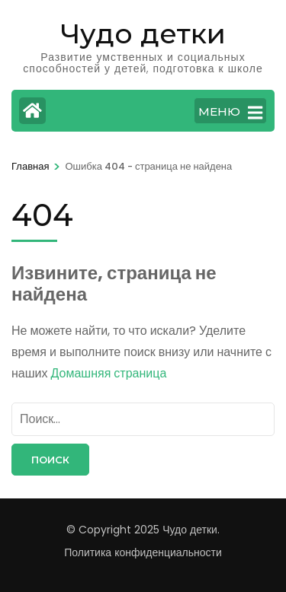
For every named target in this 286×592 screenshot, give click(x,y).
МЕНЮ (230, 112)
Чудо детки (143, 33)
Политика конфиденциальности (143, 552)
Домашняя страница (109, 373)
